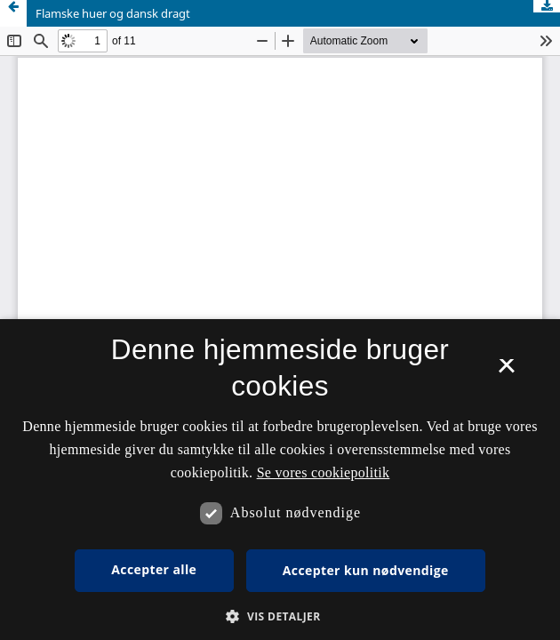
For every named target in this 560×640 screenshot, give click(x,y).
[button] (279, 616)
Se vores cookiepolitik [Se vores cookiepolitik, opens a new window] (323, 472)
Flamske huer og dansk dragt (113, 13)
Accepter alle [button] (153, 569)
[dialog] (280, 479)
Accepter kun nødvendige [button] (366, 570)
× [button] (506, 371)
